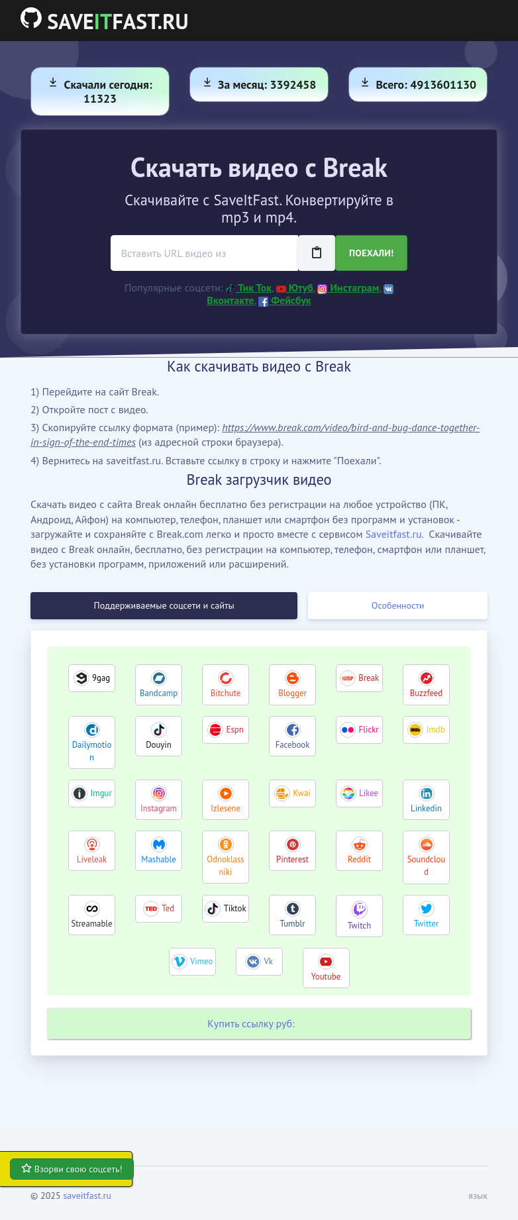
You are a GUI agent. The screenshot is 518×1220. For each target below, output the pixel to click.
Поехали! (371, 253)
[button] (474, 1196)
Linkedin (426, 808)
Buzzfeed (426, 693)
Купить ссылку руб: (251, 1023)
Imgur (101, 793)
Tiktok (235, 908)
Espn (235, 729)
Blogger (292, 693)
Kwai (301, 793)
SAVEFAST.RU (105, 20)
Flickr (369, 729)
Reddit (359, 859)
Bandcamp (159, 693)
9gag (101, 678)
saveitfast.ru (87, 1195)
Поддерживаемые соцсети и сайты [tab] (164, 605)
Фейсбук (284, 300)
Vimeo (201, 961)
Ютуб (294, 287)
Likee (368, 793)
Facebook (293, 744)
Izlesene (225, 808)
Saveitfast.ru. (394, 533)
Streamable (91, 923)
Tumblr (292, 923)
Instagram (158, 808)
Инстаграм (348, 287)
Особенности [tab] (398, 605)
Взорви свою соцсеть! (72, 1169)
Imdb (436, 729)
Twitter (426, 923)
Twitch (359, 925)
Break (368, 678)
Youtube (325, 976)
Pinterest (292, 859)
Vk (268, 961)
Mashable (158, 859)
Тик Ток (249, 287)
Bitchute (225, 693)
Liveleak (92, 859)
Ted (168, 908)
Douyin (159, 744)
